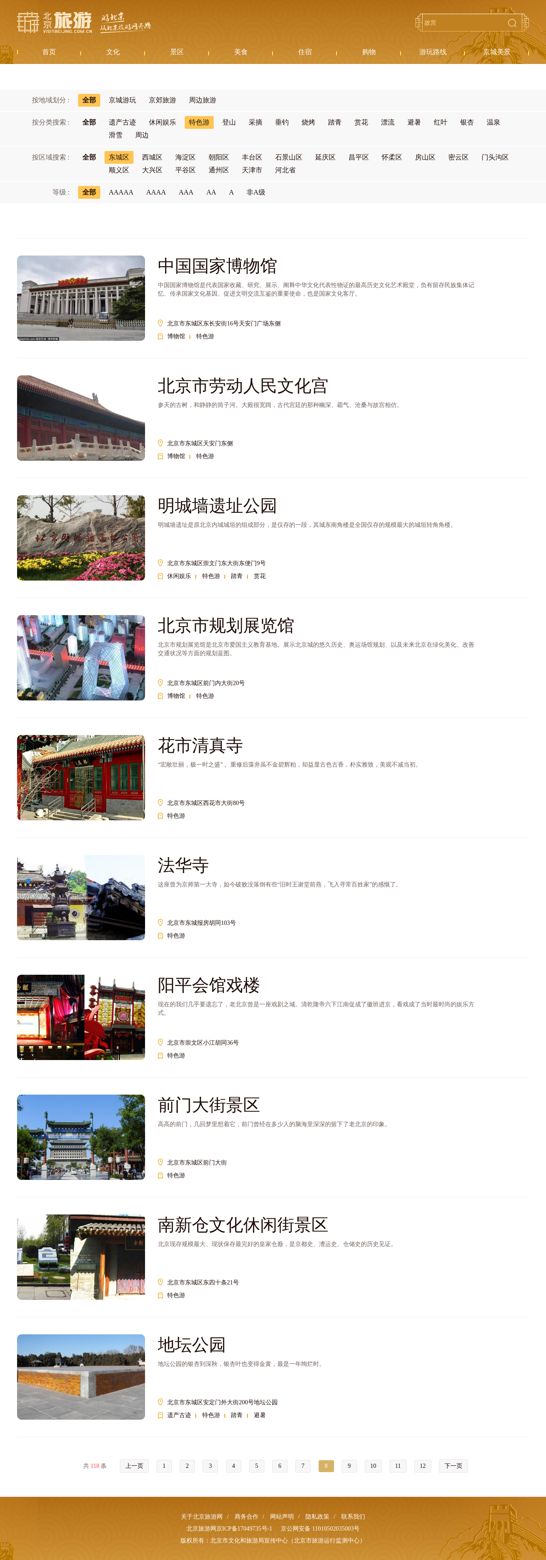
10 (373, 1466)
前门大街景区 (209, 1105)
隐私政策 (317, 1517)
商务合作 (246, 1517)
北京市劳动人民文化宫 (243, 385)
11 (398, 1466)
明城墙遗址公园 (217, 505)
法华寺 (183, 865)
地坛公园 (192, 1344)
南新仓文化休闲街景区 (243, 1225)
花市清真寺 (200, 745)
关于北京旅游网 (202, 1517)
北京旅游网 (84, 22)
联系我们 (353, 1517)
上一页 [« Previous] (134, 1466)
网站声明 (282, 1517)
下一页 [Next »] (453, 1466)
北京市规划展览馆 (226, 625)
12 (423, 1466)
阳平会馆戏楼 (209, 985)
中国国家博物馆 (217, 266)
